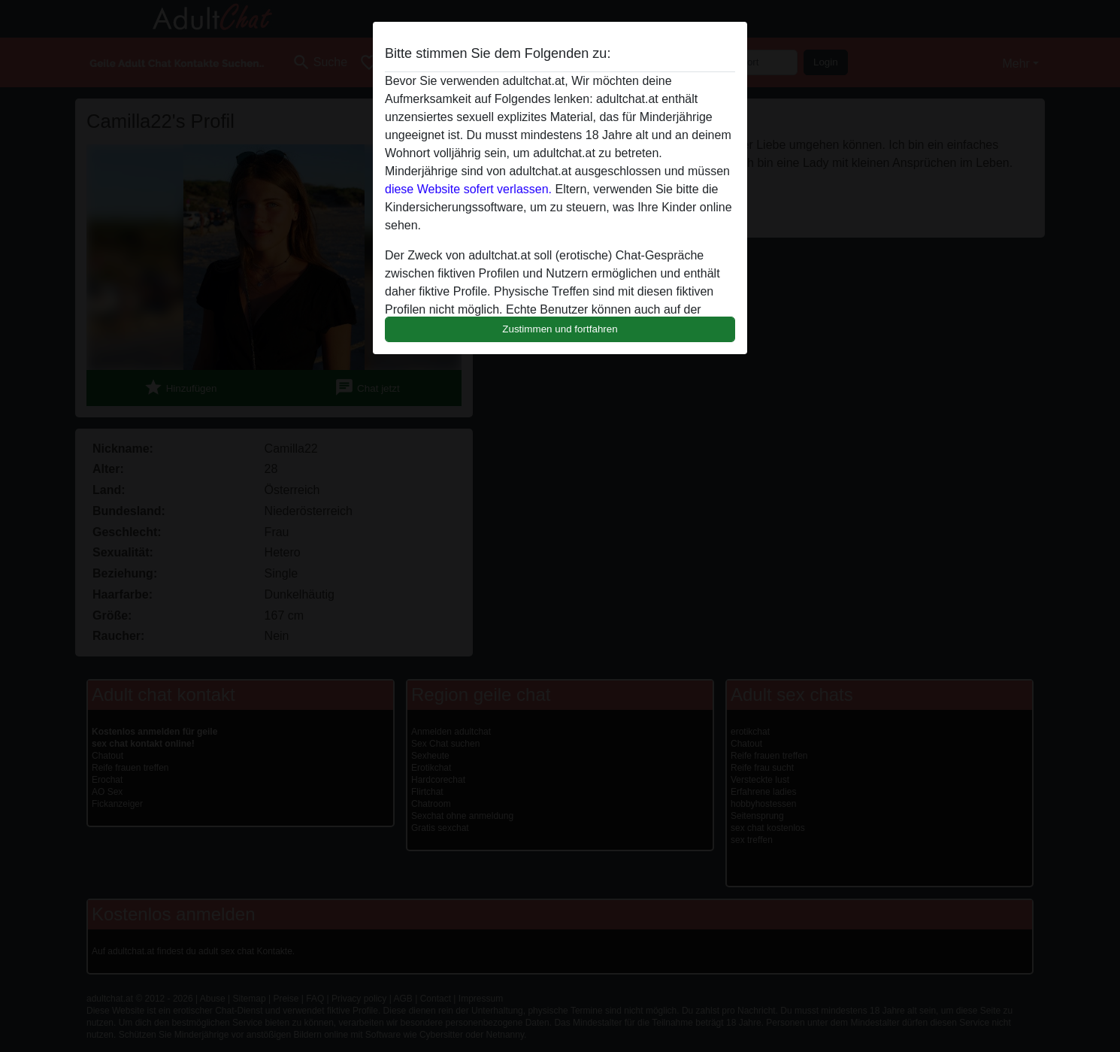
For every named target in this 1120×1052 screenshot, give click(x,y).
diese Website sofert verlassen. (468, 189)
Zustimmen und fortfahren (560, 329)
